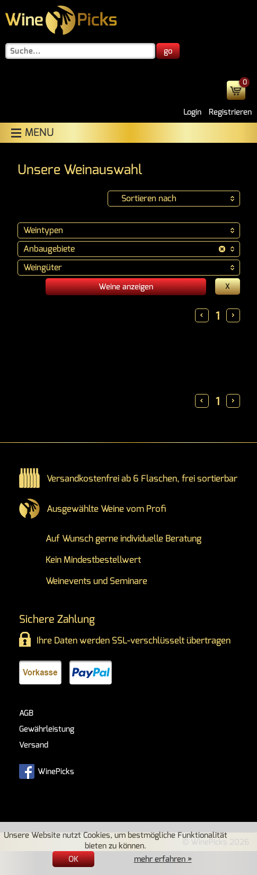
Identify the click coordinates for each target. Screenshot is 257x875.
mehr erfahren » (163, 859)
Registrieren (230, 112)
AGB (26, 713)
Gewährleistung (46, 729)
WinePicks (46, 770)
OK (73, 859)
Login (192, 112)
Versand (33, 745)
